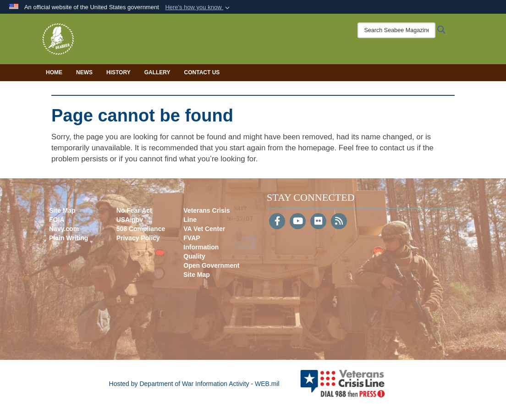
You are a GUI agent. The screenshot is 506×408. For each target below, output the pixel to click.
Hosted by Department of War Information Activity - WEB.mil (194, 383)
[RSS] (339, 222)
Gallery (157, 72)
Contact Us (202, 72)
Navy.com (64, 228)
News (84, 72)
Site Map (62, 210)
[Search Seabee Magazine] (396, 30)
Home (54, 72)
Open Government (211, 265)
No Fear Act (134, 210)
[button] (198, 7)
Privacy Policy (138, 238)
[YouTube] (298, 222)
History (118, 72)
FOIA (56, 219)
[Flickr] (318, 222)
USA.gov (129, 219)
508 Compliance (140, 228)
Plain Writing (68, 238)
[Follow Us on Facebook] (277, 222)
